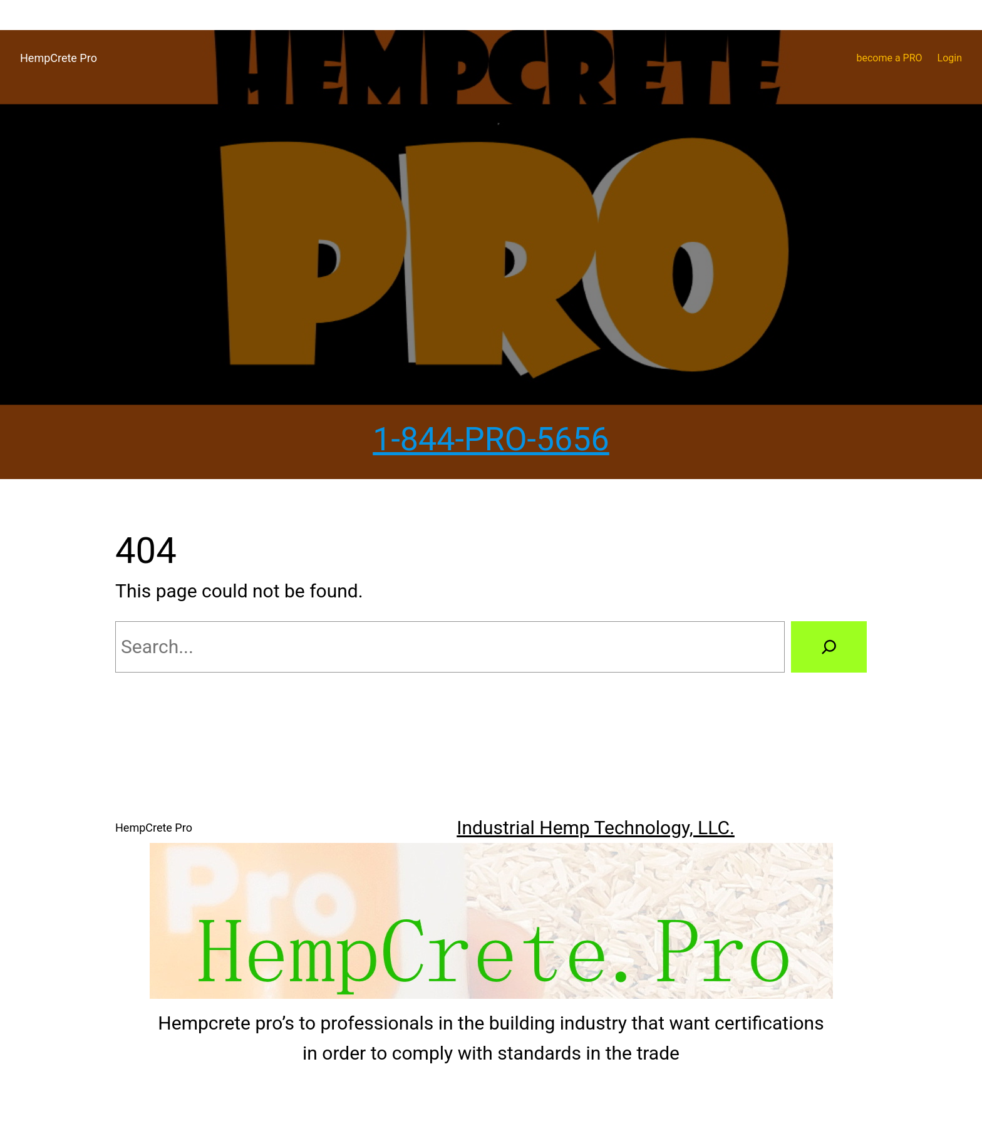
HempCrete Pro (58, 58)
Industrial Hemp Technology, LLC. (596, 828)
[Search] (829, 647)
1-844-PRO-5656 (491, 439)
